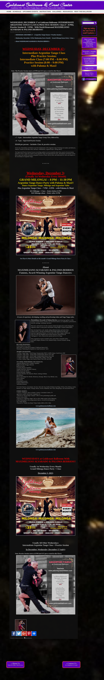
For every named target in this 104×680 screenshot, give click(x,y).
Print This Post (29, 638)
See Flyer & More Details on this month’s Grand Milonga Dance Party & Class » (45, 258)
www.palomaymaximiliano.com (46, 406)
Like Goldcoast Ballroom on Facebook (91, 79)
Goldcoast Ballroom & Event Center (39, 5)
